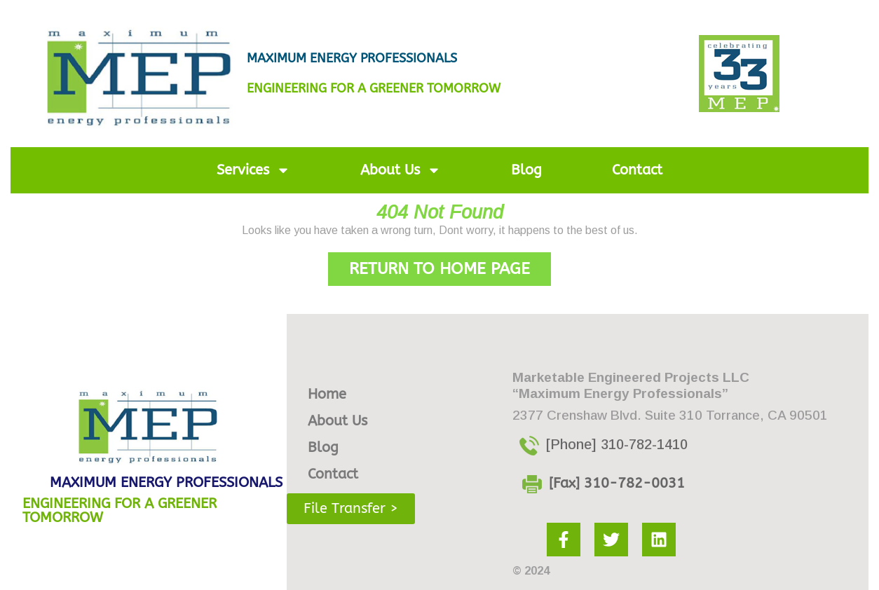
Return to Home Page (450, 265)
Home (327, 394)
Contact (637, 170)
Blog (526, 170)
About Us (400, 170)
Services (253, 170)
